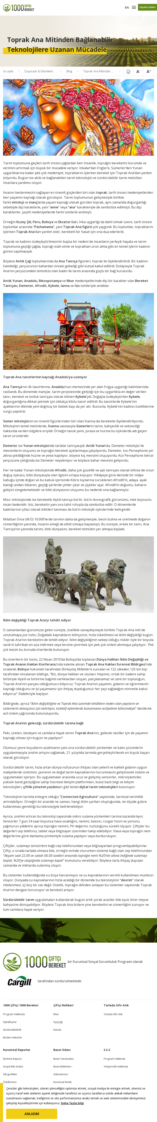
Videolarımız (60, 1074)
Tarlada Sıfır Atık (116, 1005)
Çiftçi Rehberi (63, 1005)
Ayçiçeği (58, 1022)
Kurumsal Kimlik (62, 1082)
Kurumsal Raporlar (16, 1050)
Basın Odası (62, 1050)
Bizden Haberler (12, 1037)
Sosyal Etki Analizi (13, 1066)
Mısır (56, 1014)
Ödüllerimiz (10, 1082)
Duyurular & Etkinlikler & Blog (43, 71)
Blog (69, 71)
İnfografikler (10, 1074)
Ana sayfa (7, 71)
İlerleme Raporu (12, 1058)
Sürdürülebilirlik (12, 1029)
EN (127, 7)
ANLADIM (32, 1114)
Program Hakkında (14, 1014)
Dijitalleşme (10, 1022)
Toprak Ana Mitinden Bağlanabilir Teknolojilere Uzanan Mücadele (101, 71)
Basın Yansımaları (63, 1058)
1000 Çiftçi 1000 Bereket (20, 1005)
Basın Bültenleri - (63, 1066)
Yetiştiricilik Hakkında (116, 1066)
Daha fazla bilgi (72, 1103)
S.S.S (107, 1050)
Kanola (57, 1029)
